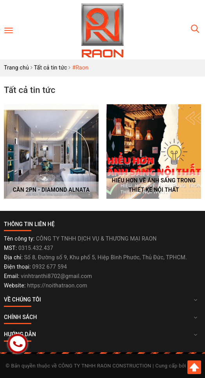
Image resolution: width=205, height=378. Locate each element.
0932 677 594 (49, 267)
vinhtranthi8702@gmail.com (56, 276)
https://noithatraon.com (57, 285)
